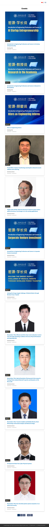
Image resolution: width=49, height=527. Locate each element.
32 (28, 515)
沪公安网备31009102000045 (40, 525)
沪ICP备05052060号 (32, 525)
